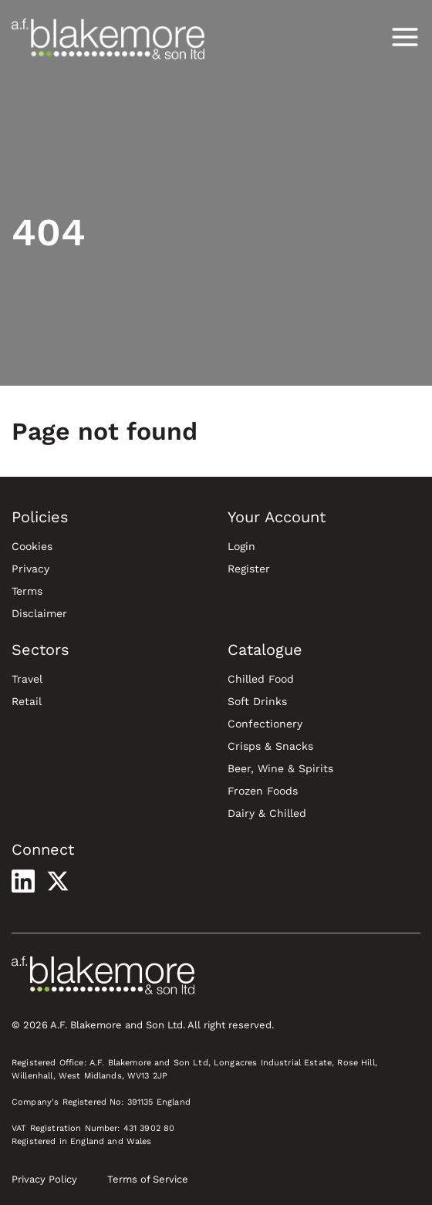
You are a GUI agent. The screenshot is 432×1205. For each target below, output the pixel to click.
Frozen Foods (263, 791)
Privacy (30, 568)
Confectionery (265, 723)
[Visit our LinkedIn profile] (23, 881)
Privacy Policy (44, 1179)
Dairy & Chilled (267, 813)
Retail (27, 701)
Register (249, 568)
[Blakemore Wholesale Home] (108, 38)
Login (241, 546)
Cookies (32, 546)
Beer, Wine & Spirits (280, 768)
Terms (27, 591)
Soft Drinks (257, 701)
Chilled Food (261, 679)
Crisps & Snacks (270, 746)
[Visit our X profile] (57, 881)
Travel (27, 679)
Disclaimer (39, 613)
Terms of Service (147, 1179)
